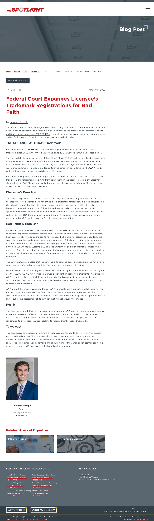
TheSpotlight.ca (41, 519)
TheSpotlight (35, 71)
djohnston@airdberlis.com (42, 485)
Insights (17, 71)
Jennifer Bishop (12, 483)
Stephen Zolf (37, 491)
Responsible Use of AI (42, 517)
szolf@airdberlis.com (40, 493)
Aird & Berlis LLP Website (89, 477)
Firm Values (56, 517)
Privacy (20, 517)
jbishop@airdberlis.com (15, 485)
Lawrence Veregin (19, 122)
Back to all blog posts (17, 80)
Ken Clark (10, 491)
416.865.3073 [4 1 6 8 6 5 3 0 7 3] (23, 415)
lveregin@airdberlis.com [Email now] (22, 413)
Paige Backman (12, 475)
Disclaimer (28, 517)
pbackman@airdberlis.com (17, 477)
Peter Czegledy (38, 475)
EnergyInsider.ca (27, 519)
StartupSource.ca (13, 519)
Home (8, 71)
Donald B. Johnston (39, 483)
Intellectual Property (18, 439)
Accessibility (11, 517)
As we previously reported (19, 230)
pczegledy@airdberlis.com (42, 477)
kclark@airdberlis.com (15, 493)
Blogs (25, 71)
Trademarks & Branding (71, 439)
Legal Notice (84, 474)
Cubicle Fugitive (142, 519)
